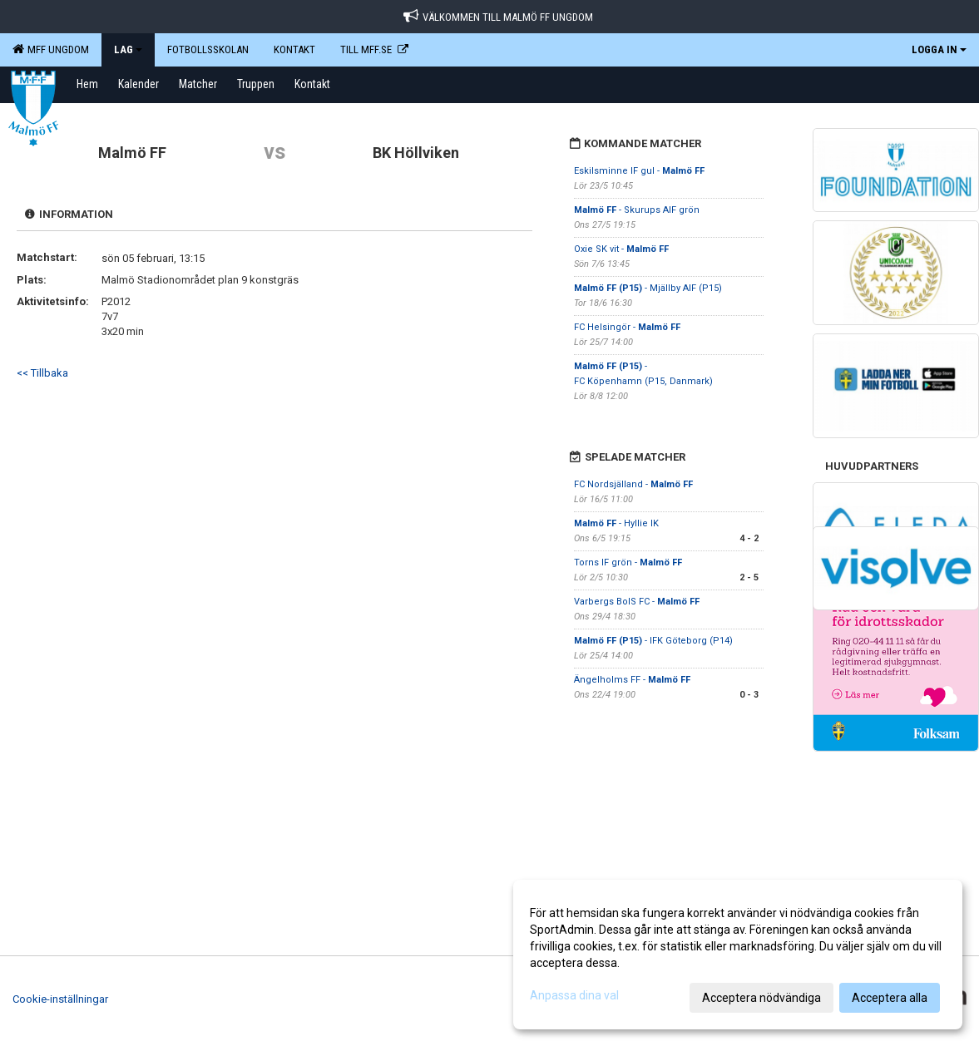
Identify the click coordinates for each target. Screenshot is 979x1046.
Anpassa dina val (574, 995)
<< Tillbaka (42, 373)
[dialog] (737, 954)
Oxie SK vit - (621, 249)
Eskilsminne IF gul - (639, 170)
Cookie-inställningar (60, 999)
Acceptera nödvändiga (761, 997)
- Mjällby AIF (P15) (648, 288)
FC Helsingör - (627, 327)
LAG (128, 49)
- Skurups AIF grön (637, 210)
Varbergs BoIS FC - (637, 601)
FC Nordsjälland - (633, 484)
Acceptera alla (889, 997)
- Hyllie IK (617, 523)
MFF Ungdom (50, 49)
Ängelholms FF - (632, 679)
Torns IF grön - (628, 562)
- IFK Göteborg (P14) (653, 640)
